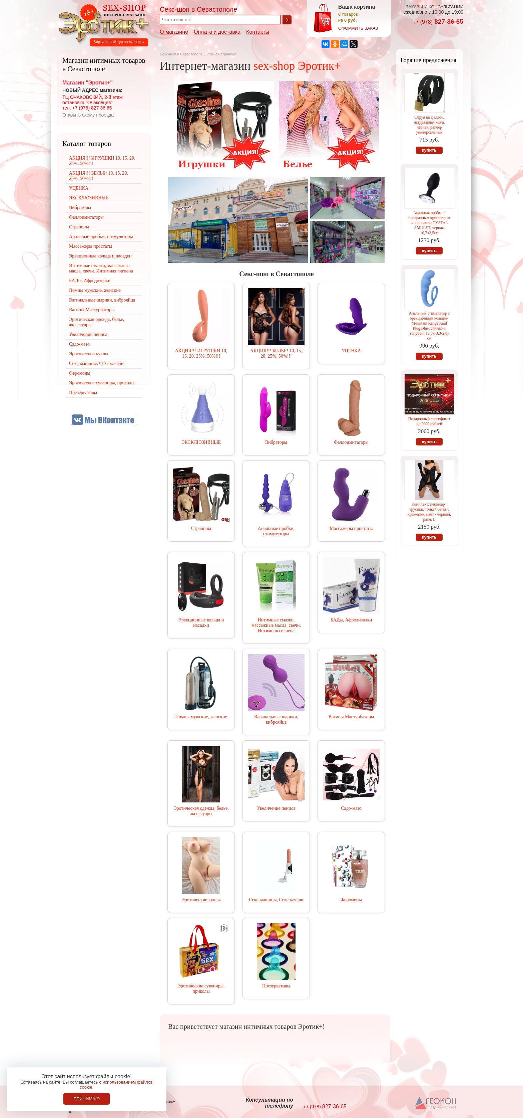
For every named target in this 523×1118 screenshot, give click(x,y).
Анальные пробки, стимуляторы (276, 531)
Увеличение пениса (276, 808)
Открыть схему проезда (88, 115)
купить (429, 150)
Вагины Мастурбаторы (351, 716)
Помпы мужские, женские (201, 716)
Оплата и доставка (217, 32)
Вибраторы (276, 442)
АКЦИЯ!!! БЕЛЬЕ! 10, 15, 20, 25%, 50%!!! (276, 353)
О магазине (174, 32)
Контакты (257, 32)
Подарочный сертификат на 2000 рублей (429, 421)
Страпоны (201, 528)
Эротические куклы (200, 899)
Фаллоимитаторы (351, 442)
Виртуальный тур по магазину (118, 42)
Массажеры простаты (351, 528)
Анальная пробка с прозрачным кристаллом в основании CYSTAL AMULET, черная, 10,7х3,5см (429, 222)
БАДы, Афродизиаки (351, 619)
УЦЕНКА (351, 350)
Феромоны (351, 899)
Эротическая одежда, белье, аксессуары (200, 811)
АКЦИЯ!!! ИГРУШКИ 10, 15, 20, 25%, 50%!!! (201, 353)
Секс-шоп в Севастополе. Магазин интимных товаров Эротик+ (102, 22)
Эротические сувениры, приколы (200, 988)
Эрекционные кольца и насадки (201, 622)
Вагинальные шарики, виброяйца (276, 719)
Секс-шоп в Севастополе (181, 54)
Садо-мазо (351, 808)
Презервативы (276, 985)
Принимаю (86, 1098)
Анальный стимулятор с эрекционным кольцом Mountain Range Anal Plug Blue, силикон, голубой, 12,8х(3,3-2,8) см (429, 326)
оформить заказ (358, 28)
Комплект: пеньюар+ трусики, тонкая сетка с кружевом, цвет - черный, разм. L (429, 512)
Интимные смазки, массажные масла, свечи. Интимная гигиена (276, 625)
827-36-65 (438, 21)
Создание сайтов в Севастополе (436, 1103)
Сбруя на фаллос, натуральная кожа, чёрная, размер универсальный (429, 125)
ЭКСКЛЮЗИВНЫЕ (201, 442)
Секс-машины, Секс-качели (276, 899)
